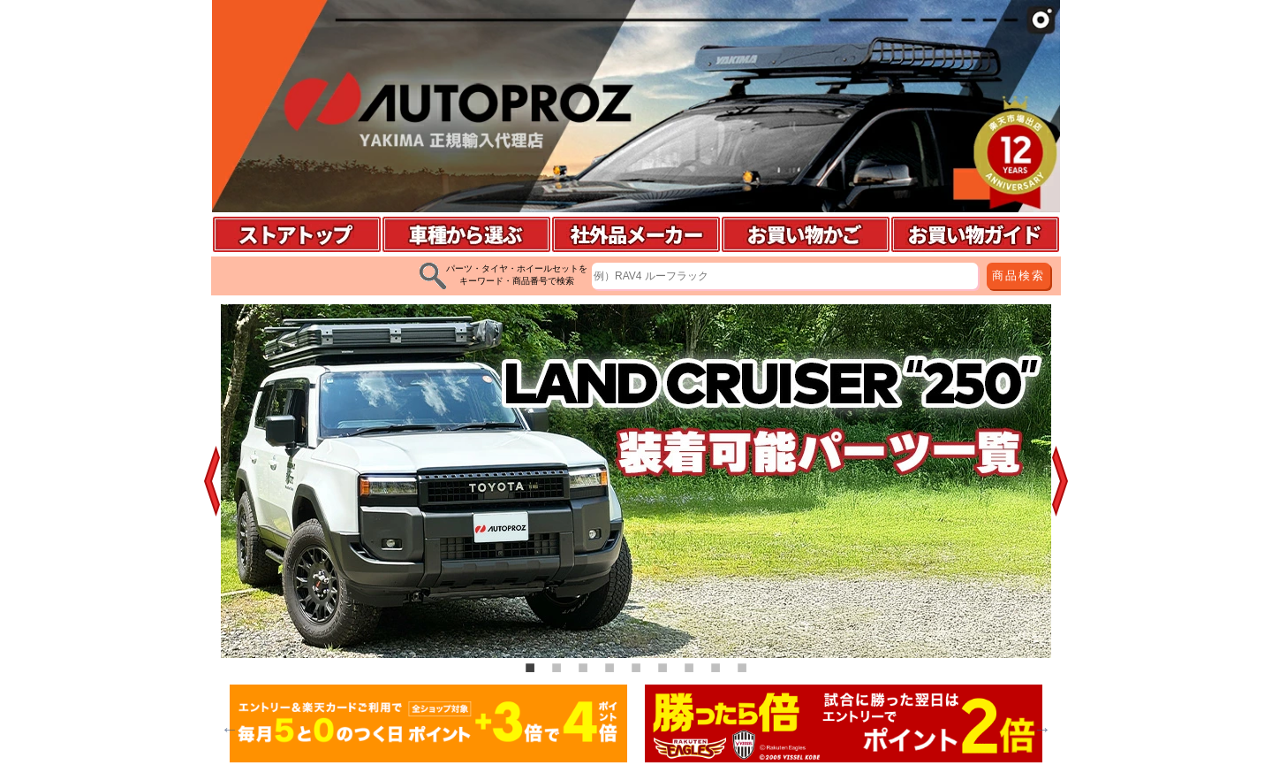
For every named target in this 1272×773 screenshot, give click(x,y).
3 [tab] (583, 667)
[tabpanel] (636, 481)
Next (1042, 729)
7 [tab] (689, 667)
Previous (229, 729)
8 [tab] (715, 667)
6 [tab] (662, 667)
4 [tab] (609, 667)
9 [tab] (742, 667)
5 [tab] (636, 667)
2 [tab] (556, 667)
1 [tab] (530, 667)
